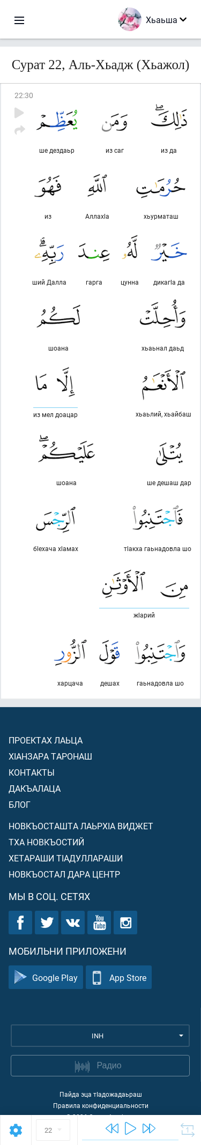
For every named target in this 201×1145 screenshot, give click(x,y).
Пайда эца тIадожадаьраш (100, 1094)
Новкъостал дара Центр (64, 874)
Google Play (46, 977)
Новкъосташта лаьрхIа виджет (81, 825)
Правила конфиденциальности (100, 1105)
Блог (20, 804)
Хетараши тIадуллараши (66, 858)
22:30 (23, 95)
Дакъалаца (35, 788)
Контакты (32, 772)
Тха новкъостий (46, 841)
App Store (118, 977)
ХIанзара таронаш (50, 756)
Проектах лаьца (46, 740)
